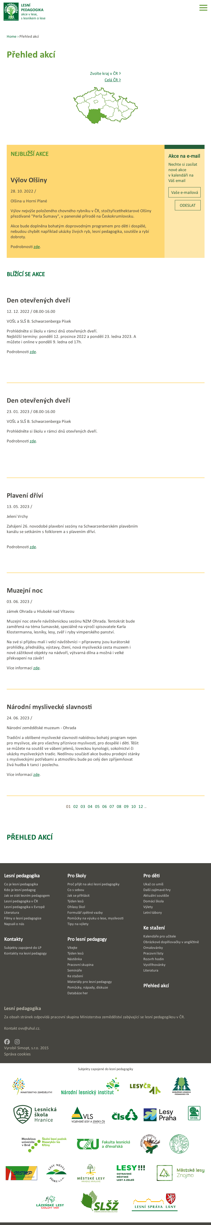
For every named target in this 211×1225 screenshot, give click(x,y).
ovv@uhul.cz (28, 1028)
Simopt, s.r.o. (28, 1047)
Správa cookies (17, 1054)
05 (97, 806)
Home (12, 36)
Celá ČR (113, 80)
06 (104, 806)
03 (83, 806)
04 (90, 806)
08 (119, 806)
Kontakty (13, 939)
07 (112, 806)
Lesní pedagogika (22, 875)
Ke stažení (154, 928)
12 (140, 806)
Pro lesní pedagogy (87, 939)
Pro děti (151, 875)
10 (133, 806)
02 (75, 806)
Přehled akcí (30, 837)
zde (37, 246)
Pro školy (76, 875)
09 (126, 806)
